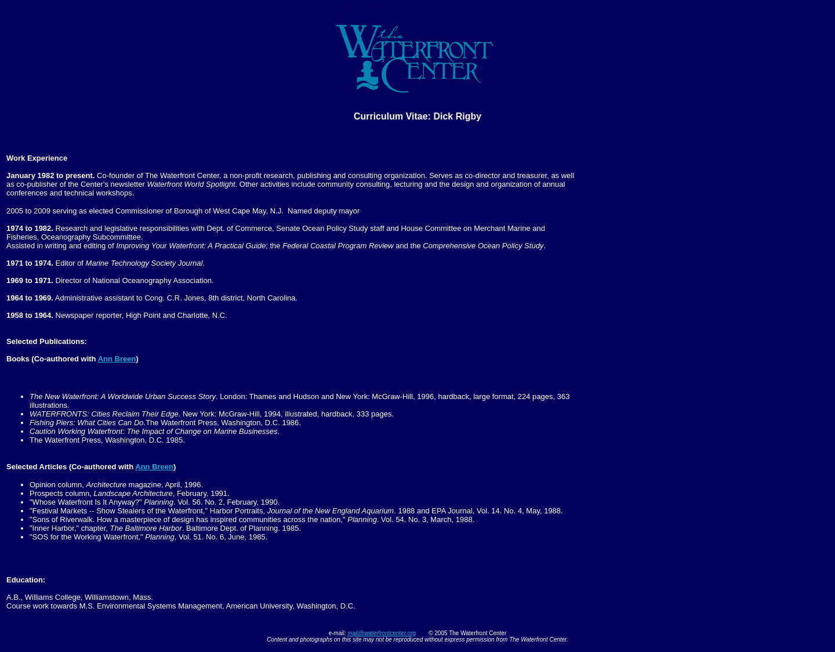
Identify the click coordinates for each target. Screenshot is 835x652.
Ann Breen (117, 358)
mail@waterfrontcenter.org (382, 633)
